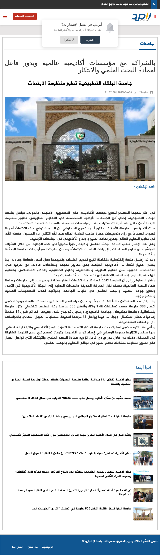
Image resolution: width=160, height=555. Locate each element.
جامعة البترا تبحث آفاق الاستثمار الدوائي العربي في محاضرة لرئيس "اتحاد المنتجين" (76, 416)
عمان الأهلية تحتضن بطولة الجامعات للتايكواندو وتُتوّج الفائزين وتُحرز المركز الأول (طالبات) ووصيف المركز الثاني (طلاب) (73, 474)
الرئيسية (47, 547)
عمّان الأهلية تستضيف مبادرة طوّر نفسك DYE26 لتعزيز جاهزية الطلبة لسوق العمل (78, 453)
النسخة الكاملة (25, 16)
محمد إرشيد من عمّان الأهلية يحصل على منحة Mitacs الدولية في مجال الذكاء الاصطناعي (73, 398)
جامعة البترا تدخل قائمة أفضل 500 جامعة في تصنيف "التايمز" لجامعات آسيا (81, 508)
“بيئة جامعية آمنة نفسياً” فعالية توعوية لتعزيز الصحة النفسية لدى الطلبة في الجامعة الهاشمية (74, 492)
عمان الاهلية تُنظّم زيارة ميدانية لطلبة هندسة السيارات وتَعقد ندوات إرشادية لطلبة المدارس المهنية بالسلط (71, 382)
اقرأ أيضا (143, 367)
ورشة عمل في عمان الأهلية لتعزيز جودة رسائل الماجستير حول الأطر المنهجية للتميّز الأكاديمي (70, 435)
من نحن (33, 547)
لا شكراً (69, 39)
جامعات (147, 43)
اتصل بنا (17, 547)
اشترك (90, 39)
